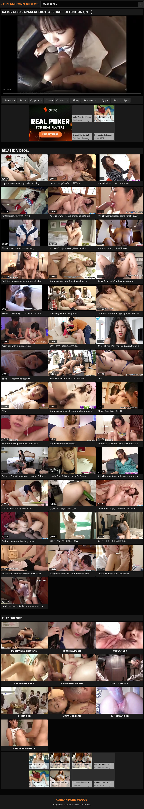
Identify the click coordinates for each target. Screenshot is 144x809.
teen (50, 100)
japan (106, 100)
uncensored (91, 100)
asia (117, 100)
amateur (10, 100)
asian (24, 100)
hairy (76, 100)
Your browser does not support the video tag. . (72, 56)
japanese (37, 100)
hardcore (63, 100)
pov (127, 100)
